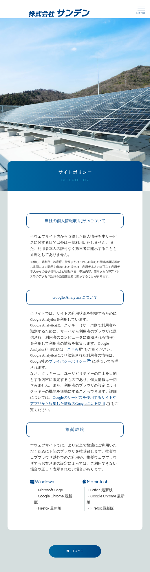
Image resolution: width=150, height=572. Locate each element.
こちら (72, 354)
